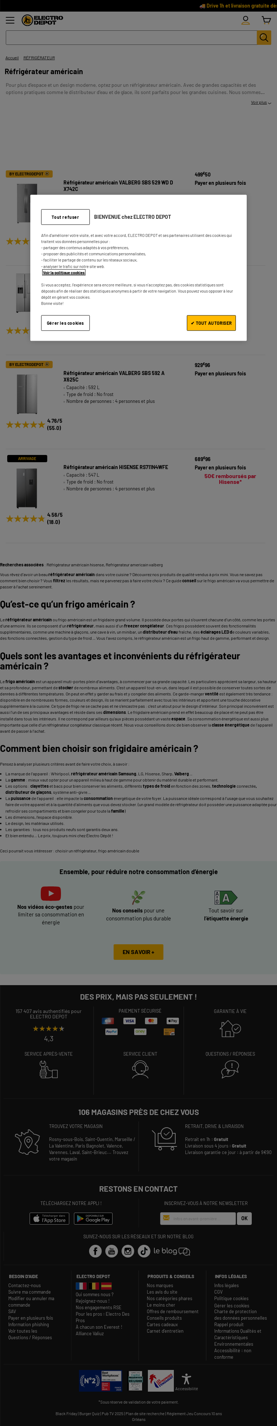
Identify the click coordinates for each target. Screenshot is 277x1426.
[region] (138, 268)
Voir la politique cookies (64, 272)
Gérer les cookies (65, 322)
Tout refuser (65, 217)
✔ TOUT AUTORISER (211, 322)
